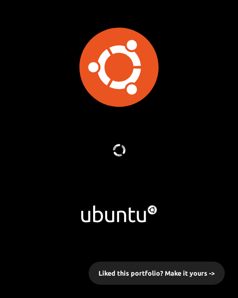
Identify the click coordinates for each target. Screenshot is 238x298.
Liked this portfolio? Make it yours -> (157, 273)
